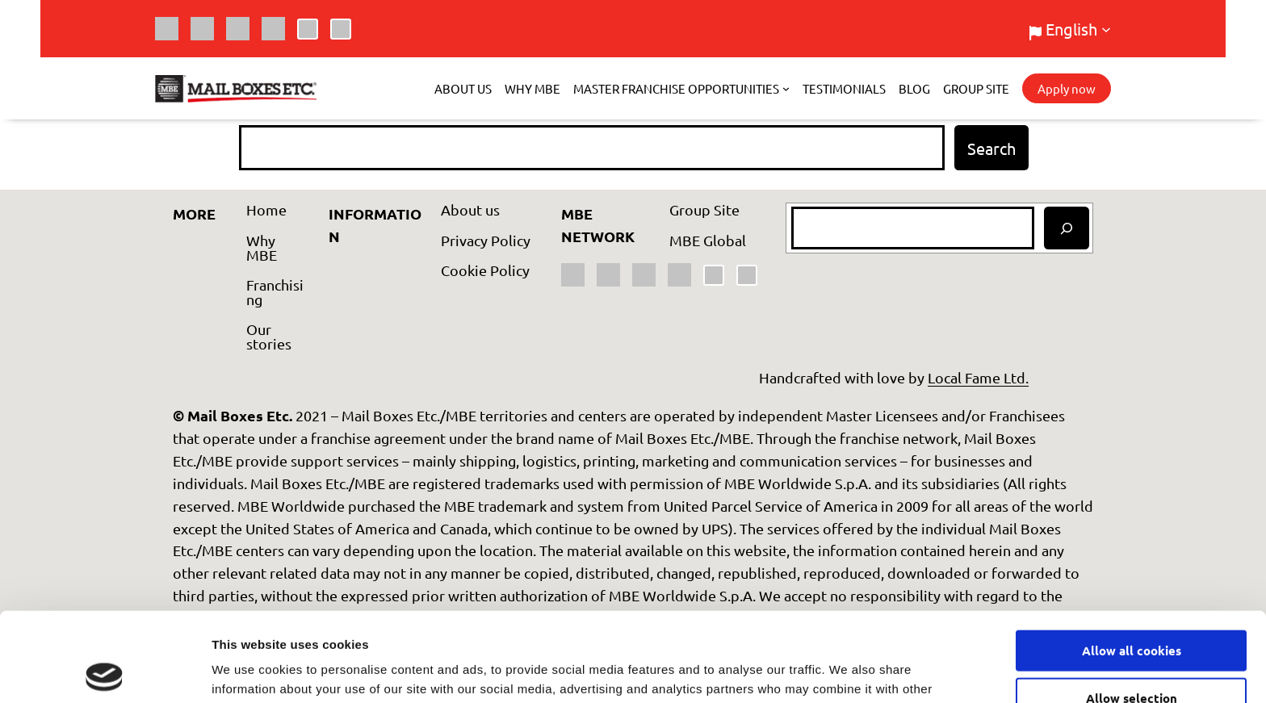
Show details (847, 671)
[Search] (1066, 228)
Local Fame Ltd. (978, 377)
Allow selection (1131, 608)
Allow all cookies (1131, 561)
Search (991, 148)
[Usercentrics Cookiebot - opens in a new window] (104, 671)
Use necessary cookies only (1131, 656)
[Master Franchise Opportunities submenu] (786, 88)
